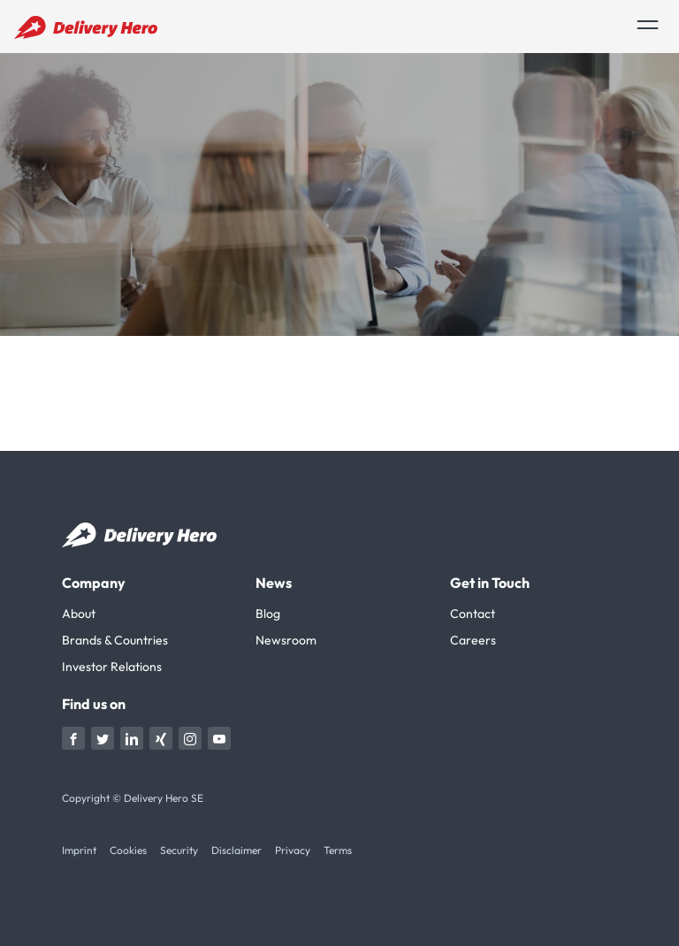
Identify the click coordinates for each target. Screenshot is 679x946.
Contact (472, 614)
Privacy (292, 850)
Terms (338, 850)
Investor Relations (112, 667)
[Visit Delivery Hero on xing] (160, 738)
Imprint (79, 850)
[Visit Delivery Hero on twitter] (102, 738)
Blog (268, 614)
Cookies (128, 850)
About (78, 614)
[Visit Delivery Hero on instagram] (190, 738)
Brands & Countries (115, 640)
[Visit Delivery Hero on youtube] (219, 738)
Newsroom (286, 640)
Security (179, 850)
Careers (473, 640)
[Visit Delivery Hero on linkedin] (131, 738)
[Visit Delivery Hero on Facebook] (73, 738)
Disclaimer (236, 850)
